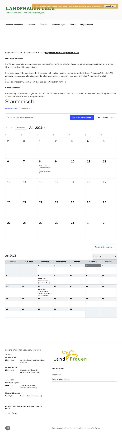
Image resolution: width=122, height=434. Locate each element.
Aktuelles (31, 24)
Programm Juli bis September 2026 (62, 52)
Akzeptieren (110, 6)
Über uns (43, 24)
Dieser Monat (21, 128)
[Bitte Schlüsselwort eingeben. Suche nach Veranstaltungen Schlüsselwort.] (37, 117)
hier (16, 413)
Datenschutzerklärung (61, 379)
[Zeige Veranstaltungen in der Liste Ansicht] (98, 117)
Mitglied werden (86, 24)
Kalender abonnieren (103, 247)
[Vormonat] (6, 127)
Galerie (72, 24)
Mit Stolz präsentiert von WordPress (85, 428)
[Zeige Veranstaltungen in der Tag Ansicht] (112, 117)
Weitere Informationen (94, 6)
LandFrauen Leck (30, 8)
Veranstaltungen (58, 24)
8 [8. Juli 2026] (40, 161)
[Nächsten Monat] (11, 127)
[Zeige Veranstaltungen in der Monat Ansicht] (105, 117)
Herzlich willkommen (14, 24)
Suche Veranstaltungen (81, 117)
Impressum (56, 375)
